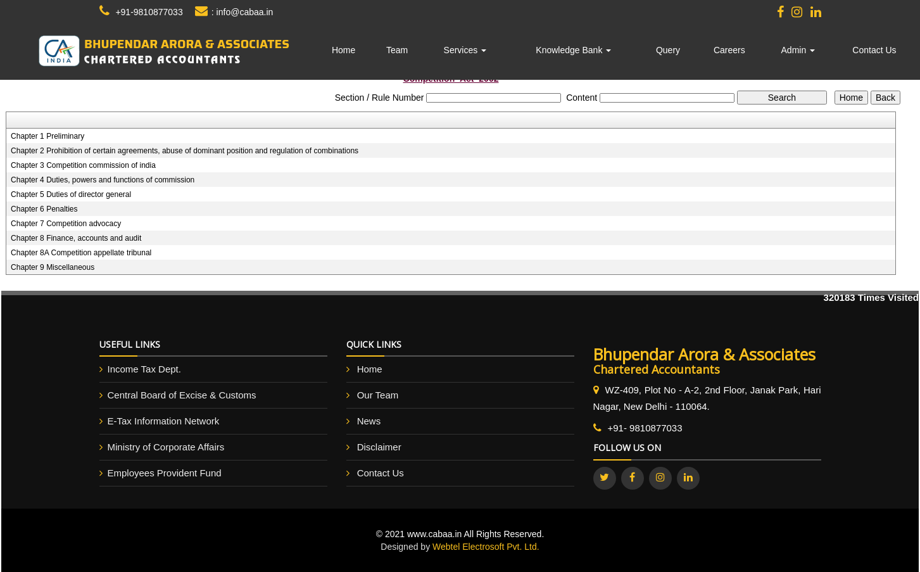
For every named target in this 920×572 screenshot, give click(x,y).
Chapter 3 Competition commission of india (83, 165)
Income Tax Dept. (144, 369)
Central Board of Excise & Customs (182, 395)
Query (668, 50)
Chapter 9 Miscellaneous (52, 267)
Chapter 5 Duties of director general (71, 194)
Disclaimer (379, 447)
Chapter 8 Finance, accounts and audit (76, 238)
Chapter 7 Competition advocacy (66, 223)
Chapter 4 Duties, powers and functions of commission (102, 179)
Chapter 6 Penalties (44, 209)
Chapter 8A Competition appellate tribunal (81, 252)
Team (397, 50)
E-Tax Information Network (164, 421)
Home (343, 50)
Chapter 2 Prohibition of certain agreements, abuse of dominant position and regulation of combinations (184, 150)
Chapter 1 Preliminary (47, 136)
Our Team (378, 395)
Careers (729, 50)
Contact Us (874, 50)
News (369, 421)
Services (465, 50)
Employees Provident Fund (165, 472)
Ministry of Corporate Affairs (166, 447)
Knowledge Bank (573, 50)
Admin (798, 50)
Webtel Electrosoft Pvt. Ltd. (485, 547)
